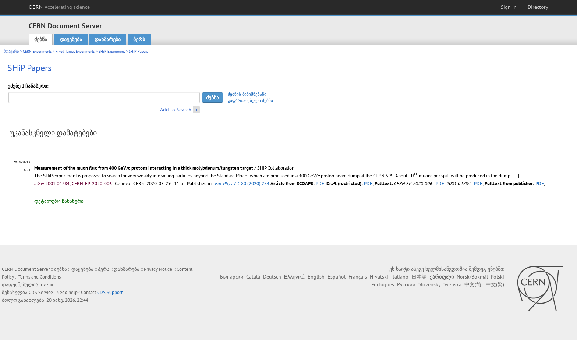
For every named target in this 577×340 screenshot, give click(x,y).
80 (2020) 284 (242, 183)
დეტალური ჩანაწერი (59, 201)
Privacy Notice (158, 269)
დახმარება (108, 39)
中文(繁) (495, 284)
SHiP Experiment (112, 51)
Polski (497, 276)
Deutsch (272, 276)
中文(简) (473, 284)
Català (253, 276)
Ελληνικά (294, 276)
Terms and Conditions (39, 277)
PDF (320, 183)
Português (382, 284)
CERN (59, 7)
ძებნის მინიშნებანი (247, 94)
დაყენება (71, 39)
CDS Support (110, 292)
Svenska (452, 284)
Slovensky (429, 284)
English (316, 276)
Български (231, 276)
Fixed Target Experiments (75, 51)
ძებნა (40, 39)
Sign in (509, 7)
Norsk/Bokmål (472, 276)
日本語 (419, 276)
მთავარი (11, 51)
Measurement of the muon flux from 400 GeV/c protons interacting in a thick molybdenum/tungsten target (143, 168)
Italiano (399, 276)
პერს (139, 39)
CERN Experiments (37, 51)
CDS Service (41, 292)
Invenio (46, 284)
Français (357, 276)
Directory (538, 7)
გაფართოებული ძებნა (250, 100)
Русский (406, 284)
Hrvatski (379, 276)
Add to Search (175, 109)
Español (337, 276)
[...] (515, 176)
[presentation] (319, 176)
